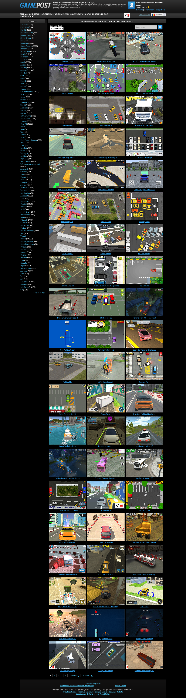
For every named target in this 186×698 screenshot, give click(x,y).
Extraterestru (25, 116)
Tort (22, 233)
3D (21, 290)
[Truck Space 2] (67, 238)
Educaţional (25, 119)
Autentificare (149, 10)
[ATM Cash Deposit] (106, 366)
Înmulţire (24, 153)
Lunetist (23, 258)
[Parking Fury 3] (67, 110)
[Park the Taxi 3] (106, 110)
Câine (22, 151)
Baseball (23, 73)
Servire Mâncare (26, 92)
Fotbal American (27, 244)
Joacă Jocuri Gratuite (84, 694)
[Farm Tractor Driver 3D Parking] (106, 591)
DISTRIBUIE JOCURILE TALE (96, 14)
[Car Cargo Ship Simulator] (67, 142)
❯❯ (88, 675)
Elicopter (23, 182)
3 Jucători (24, 27)
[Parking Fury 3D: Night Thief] (144, 302)
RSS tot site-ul (72, 686)
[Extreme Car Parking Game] (67, 494)
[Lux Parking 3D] (106, 494)
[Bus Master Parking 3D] (67, 174)
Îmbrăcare (24, 287)
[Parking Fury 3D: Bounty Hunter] (67, 462)
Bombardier (25, 193)
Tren (22, 274)
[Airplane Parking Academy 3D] (106, 142)
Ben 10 (23, 30)
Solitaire (23, 223)
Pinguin (23, 247)
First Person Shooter (28, 140)
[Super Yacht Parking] (67, 430)
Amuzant (24, 196)
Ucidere (23, 100)
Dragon (23, 89)
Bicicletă (23, 54)
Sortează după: (56, 26)
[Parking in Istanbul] (106, 430)
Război (23, 180)
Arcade (23, 65)
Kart (22, 260)
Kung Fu (23, 263)
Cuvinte (23, 172)
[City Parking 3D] (106, 302)
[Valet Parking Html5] (67, 398)
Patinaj (23, 228)
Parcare (23, 121)
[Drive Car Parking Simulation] (144, 398)
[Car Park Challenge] (144, 142)
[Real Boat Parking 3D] (67, 623)
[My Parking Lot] (67, 206)
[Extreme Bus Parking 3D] (144, 655)
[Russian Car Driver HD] (144, 430)
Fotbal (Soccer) (26, 241)
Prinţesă (23, 220)
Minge (22, 143)
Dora (22, 84)
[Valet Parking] (67, 78)
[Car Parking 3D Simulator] (144, 174)
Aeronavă (24, 169)
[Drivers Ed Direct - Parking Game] (106, 270)
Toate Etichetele (39, 293)
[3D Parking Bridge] (67, 655)
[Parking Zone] (67, 45)
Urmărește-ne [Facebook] (144, 15)
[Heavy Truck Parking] (144, 623)
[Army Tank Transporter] (67, 591)
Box (21, 41)
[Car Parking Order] (67, 334)
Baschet (23, 148)
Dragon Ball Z (25, 35)
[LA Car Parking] (144, 238)
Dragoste (24, 43)
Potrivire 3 (24, 102)
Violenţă (23, 59)
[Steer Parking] (106, 238)
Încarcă (63, 686)
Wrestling (24, 94)
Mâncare (23, 49)
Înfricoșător (25, 190)
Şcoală (23, 81)
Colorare (23, 255)
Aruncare (24, 108)
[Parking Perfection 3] (106, 334)
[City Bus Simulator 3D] (144, 462)
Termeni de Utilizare (86, 686)
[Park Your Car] (144, 494)
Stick (22, 199)
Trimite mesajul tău (93, 683)
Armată (23, 252)
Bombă (23, 250)
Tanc (22, 132)
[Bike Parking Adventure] (106, 45)
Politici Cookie (120, 686)
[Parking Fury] (144, 366)
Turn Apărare (25, 162)
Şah (22, 279)
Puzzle (23, 239)
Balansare (24, 57)
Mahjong (24, 159)
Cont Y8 (23, 124)
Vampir (23, 236)
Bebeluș (23, 284)
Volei (22, 145)
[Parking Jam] (144, 206)
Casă (22, 78)
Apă (22, 174)
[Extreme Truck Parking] (144, 110)
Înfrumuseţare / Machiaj (30, 164)
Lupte (22, 266)
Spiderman (24, 225)
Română (157, 14)
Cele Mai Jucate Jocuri (72, 14)
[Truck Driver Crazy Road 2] (67, 302)
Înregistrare (160, 10)
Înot (22, 276)
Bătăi (22, 209)
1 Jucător (24, 282)
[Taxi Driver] (144, 591)
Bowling (23, 68)
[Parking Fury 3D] (67, 270)
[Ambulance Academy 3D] (67, 559)
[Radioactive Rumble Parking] (144, 527)
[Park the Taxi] (106, 206)
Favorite (139, 10)
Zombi (23, 105)
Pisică (22, 127)
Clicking (23, 156)
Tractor (23, 135)
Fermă (23, 110)
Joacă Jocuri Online (102, 694)
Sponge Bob (25, 70)
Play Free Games (70, 692)
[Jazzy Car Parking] (106, 655)
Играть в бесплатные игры (89, 692)
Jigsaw (23, 185)
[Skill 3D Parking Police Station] (144, 45)
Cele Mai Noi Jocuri (50, 14)
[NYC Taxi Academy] (106, 559)
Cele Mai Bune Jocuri (30, 14)
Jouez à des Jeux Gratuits (112, 692)
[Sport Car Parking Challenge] (144, 334)
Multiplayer (24, 201)
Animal (23, 113)
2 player (23, 25)
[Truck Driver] (106, 398)
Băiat (22, 137)
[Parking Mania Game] (144, 78)
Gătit (22, 76)
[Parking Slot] (67, 366)
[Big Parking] (144, 270)
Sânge (23, 86)
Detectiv (23, 207)
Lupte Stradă (25, 268)
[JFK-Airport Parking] (106, 174)
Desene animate (27, 231)
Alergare (23, 271)
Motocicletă (25, 51)
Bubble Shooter (26, 33)
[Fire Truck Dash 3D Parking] (144, 559)
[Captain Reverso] (106, 623)
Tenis (22, 129)
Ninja (22, 217)
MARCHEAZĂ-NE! (27, 16)
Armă (22, 62)
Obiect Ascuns (26, 46)
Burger (23, 97)
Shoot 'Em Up (25, 38)
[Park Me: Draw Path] (106, 78)
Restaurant (24, 188)
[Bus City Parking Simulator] (106, 462)
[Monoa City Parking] (67, 527)
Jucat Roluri (25, 212)
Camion (23, 204)
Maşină (23, 177)
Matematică (25, 215)
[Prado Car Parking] (106, 527)
